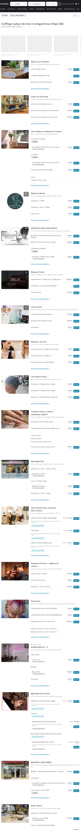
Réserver (76, 69)
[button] (18, 4)
